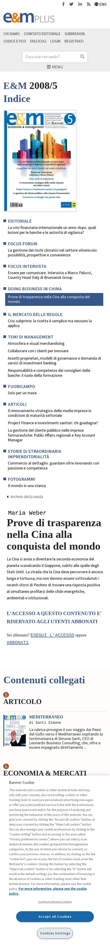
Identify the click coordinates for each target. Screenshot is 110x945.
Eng (101, 4)
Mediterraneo (46, 717)
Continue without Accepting (55, 902)
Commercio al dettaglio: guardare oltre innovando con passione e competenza (53, 466)
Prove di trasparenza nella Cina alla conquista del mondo (49, 299)
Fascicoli (38, 41)
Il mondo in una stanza (27, 485)
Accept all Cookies (55, 916)
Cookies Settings (55, 933)
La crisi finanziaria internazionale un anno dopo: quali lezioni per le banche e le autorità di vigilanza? (52, 230)
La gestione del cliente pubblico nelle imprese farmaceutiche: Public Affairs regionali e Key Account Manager (51, 435)
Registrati (74, 41)
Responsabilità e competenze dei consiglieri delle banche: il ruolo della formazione (49, 373)
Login (55, 41)
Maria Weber (27, 513)
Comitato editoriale (42, 34)
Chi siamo (11, 34)
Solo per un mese (22, 393)
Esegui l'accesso (52, 636)
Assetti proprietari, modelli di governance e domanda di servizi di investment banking (54, 361)
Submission (75, 34)
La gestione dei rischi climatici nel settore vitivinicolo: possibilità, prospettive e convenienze (52, 253)
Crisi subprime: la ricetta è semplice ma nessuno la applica (50, 323)
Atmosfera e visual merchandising (36, 343)
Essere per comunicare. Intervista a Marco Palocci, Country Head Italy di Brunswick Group (50, 275)
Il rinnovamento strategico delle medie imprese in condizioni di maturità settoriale (49, 413)
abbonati (18, 643)
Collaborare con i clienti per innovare (38, 351)
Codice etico (14, 41)
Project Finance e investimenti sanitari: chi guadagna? (53, 423)
